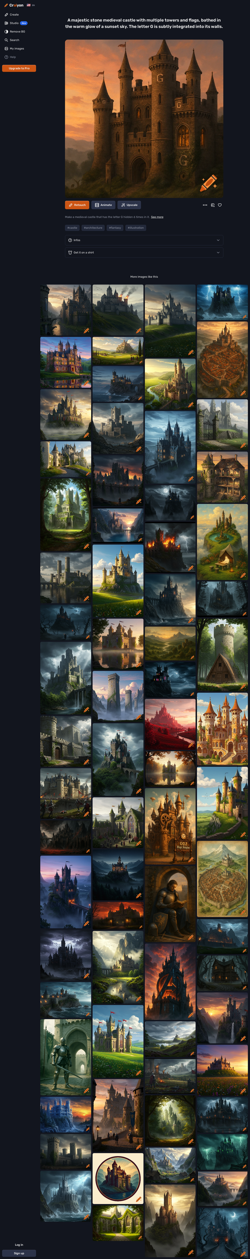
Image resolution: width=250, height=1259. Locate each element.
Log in (19, 1244)
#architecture (93, 227)
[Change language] (30, 5)
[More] (205, 205)
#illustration (136, 227)
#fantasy (115, 227)
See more (157, 217)
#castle (72, 227)
